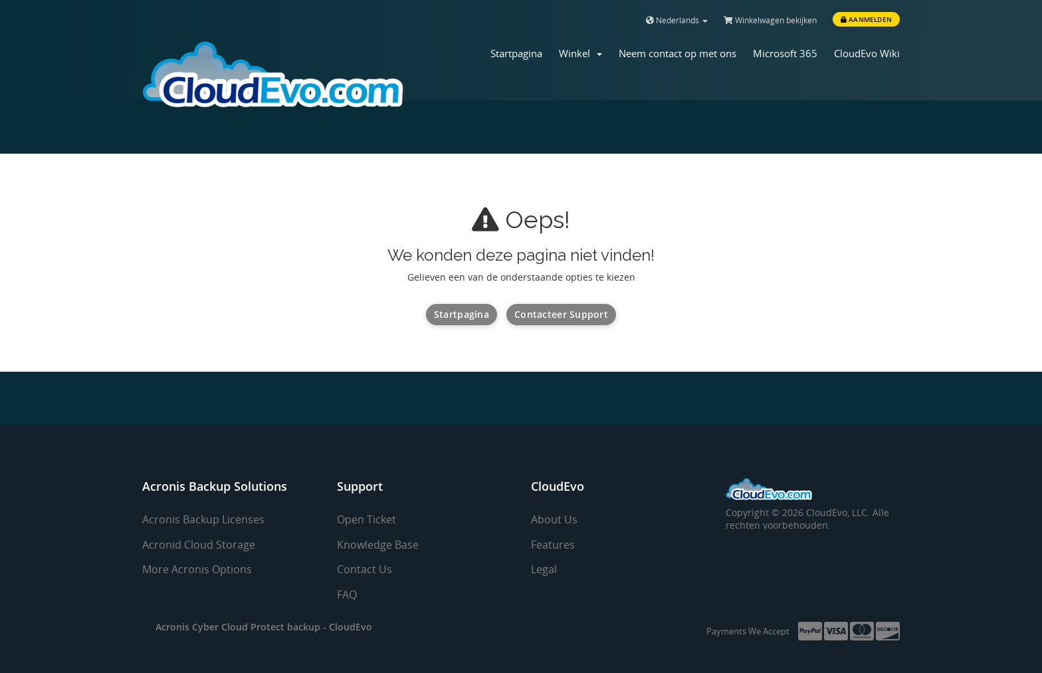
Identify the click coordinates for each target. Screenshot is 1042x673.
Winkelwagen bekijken (770, 20)
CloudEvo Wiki (867, 53)
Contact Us (364, 569)
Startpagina (516, 53)
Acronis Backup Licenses (203, 519)
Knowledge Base (378, 544)
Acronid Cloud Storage (198, 544)
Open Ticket (366, 519)
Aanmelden (866, 19)
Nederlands (677, 20)
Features (553, 544)
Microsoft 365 (785, 53)
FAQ (347, 594)
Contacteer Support (561, 314)
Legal (544, 569)
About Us (554, 519)
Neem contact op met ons (677, 53)
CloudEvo (350, 626)
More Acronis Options (197, 569)
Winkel (580, 53)
